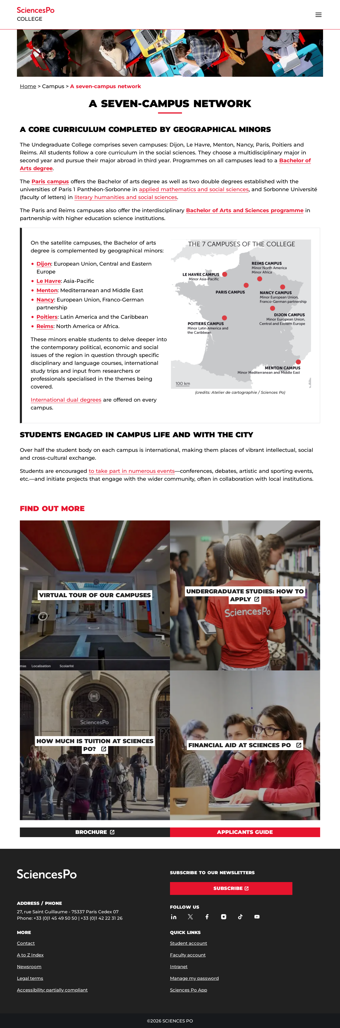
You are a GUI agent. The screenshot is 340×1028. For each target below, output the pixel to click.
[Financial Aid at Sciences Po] (245, 745)
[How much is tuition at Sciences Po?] (95, 745)
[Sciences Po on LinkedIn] (173, 916)
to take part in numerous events (132, 471)
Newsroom (29, 966)
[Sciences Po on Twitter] (190, 916)
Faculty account (188, 955)
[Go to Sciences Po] (47, 877)
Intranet (179, 966)
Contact (26, 943)
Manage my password (194, 978)
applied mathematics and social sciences (194, 189)
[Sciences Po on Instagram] (223, 916)
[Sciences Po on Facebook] (207, 916)
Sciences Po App (188, 990)
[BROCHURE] (95, 832)
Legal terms (30, 978)
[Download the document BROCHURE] (95, 832)
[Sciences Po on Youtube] (257, 916)
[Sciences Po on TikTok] (240, 916)
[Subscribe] (231, 888)
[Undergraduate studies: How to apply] (245, 595)
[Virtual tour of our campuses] (95, 595)
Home (28, 86)
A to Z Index (30, 955)
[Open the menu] (318, 14)
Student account (188, 943)
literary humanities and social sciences (125, 197)
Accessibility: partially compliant (52, 990)
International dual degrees (66, 400)
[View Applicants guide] (245, 832)
